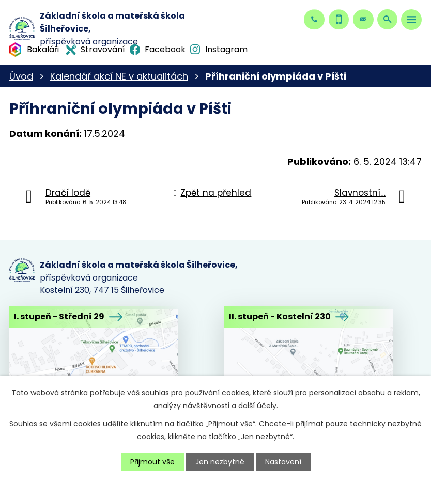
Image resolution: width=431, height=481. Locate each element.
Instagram (226, 49)
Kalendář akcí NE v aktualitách (119, 76)
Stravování (103, 49)
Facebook (165, 49)
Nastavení (283, 462)
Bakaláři (43, 49)
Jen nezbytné (219, 462)
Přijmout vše (152, 462)
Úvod (21, 76)
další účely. (258, 405)
